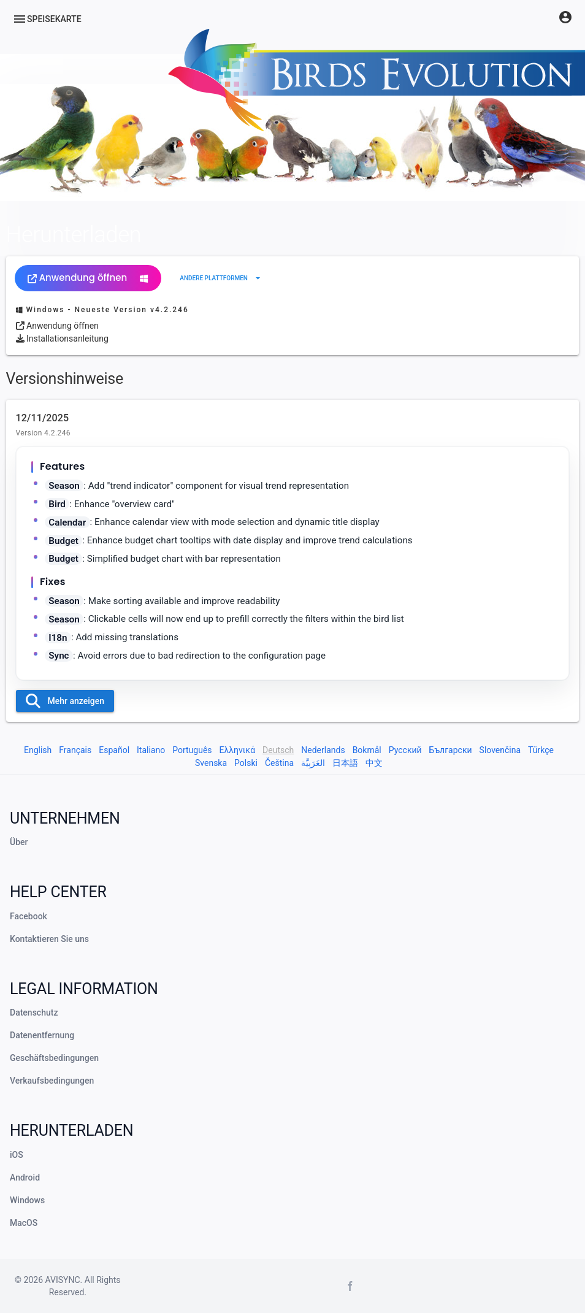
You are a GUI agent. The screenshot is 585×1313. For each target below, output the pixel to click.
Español (114, 750)
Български (450, 750)
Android (25, 1177)
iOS (16, 1155)
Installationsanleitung (62, 338)
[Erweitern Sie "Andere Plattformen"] (221, 278)
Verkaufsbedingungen (52, 1080)
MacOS (23, 1223)
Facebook (28, 916)
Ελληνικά (238, 750)
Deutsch (278, 750)
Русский (405, 750)
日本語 (345, 763)
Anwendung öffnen (88, 277)
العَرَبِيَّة (313, 763)
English (38, 750)
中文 (374, 763)
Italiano (151, 750)
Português (192, 750)
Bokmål (367, 750)
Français (75, 750)
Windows (27, 1200)
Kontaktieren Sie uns (49, 939)
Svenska (211, 763)
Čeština (279, 763)
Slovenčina (500, 750)
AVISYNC (62, 1280)
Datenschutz (34, 1012)
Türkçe (541, 750)
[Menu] (47, 19)
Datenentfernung (42, 1035)
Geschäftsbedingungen (54, 1058)
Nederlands (323, 750)
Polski (246, 763)
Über (19, 842)
